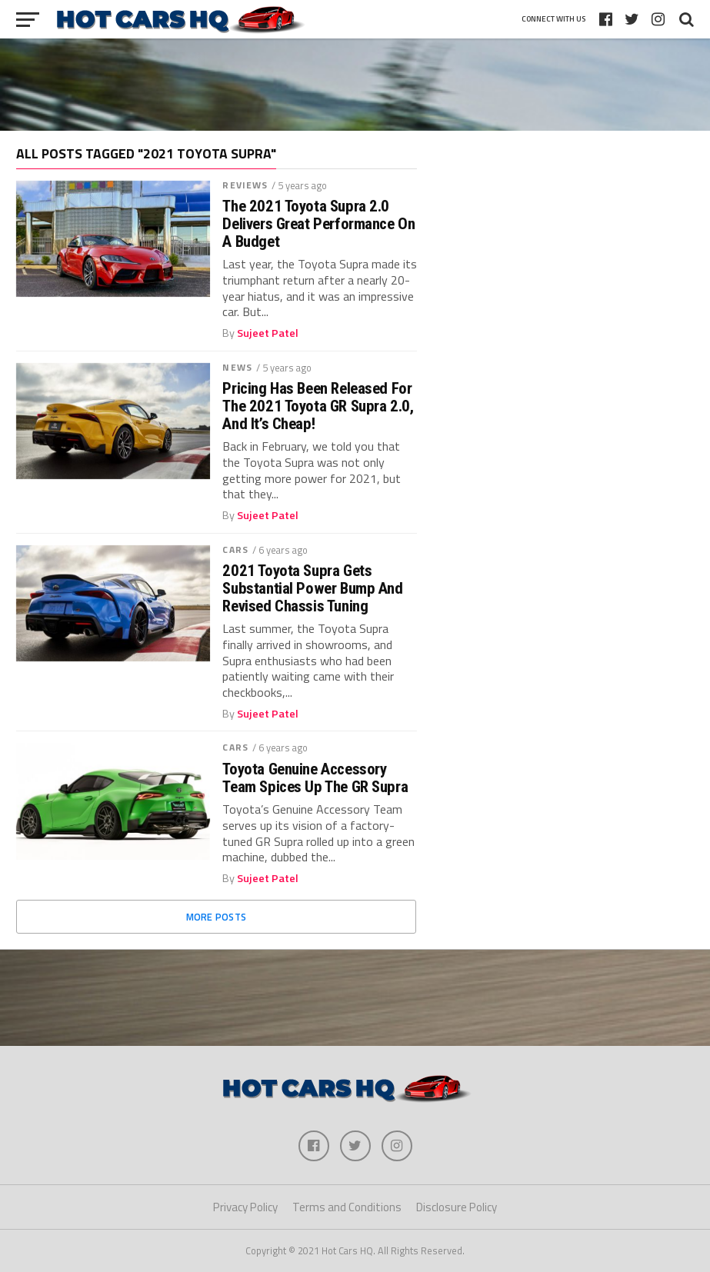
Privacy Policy (245, 1207)
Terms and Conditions (347, 1207)
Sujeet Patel (267, 333)
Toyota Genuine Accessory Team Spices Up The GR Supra (315, 778)
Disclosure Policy (456, 1207)
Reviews (245, 185)
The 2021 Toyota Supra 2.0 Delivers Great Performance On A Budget (318, 224)
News (237, 367)
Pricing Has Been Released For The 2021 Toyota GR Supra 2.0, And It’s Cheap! (317, 406)
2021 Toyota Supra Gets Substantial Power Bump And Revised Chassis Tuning (312, 588)
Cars (235, 549)
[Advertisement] (355, 84)
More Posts (216, 916)
